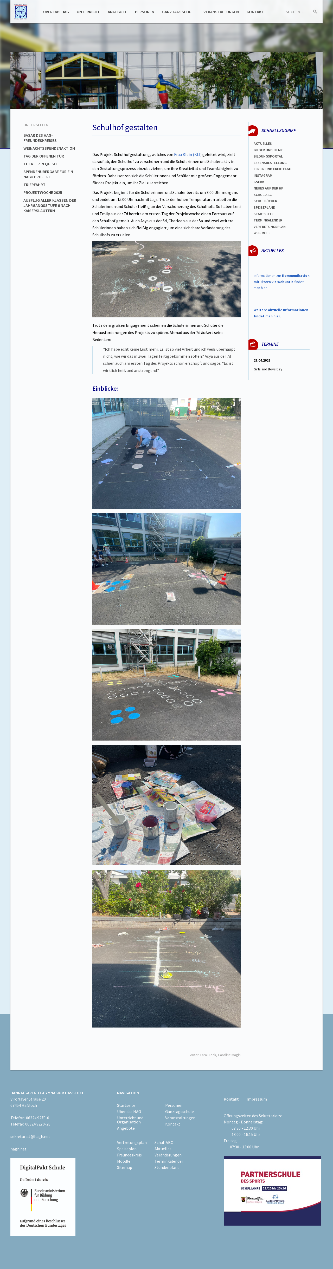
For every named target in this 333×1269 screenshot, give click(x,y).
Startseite (263, 214)
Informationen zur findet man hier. (282, 281)
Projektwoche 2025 (42, 192)
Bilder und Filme (268, 150)
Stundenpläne (167, 1167)
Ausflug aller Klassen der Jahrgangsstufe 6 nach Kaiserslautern (49, 205)
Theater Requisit (40, 163)
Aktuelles (263, 143)
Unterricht (88, 11)
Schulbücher (265, 201)
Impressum (257, 1099)
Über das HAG (56, 11)
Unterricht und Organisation (130, 1119)
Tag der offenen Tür (43, 156)
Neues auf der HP (268, 188)
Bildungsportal (268, 156)
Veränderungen (168, 1154)
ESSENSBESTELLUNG (270, 162)
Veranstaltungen (221, 11)
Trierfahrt (34, 184)
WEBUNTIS (262, 233)
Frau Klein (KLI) (188, 154)
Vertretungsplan (270, 226)
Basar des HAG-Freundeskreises (40, 138)
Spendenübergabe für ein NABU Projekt (48, 174)
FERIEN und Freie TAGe (272, 169)
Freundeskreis (129, 1154)
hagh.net (18, 1149)
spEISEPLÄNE (264, 207)
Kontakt (255, 11)
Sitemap (124, 1167)
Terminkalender (268, 220)
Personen (144, 11)
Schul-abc (263, 194)
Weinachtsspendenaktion (49, 148)
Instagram (263, 175)
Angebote (117, 11)
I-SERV (259, 182)
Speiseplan (127, 1148)
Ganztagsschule (179, 11)
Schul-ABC (164, 1142)
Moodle (123, 1161)
